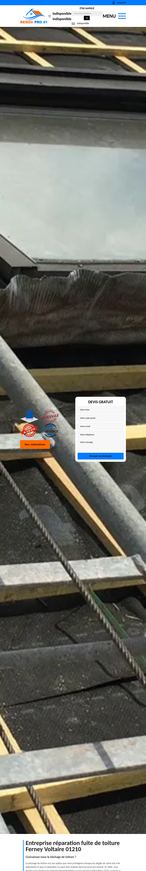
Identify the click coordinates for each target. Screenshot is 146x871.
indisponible (62, 13)
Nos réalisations (35, 463)
